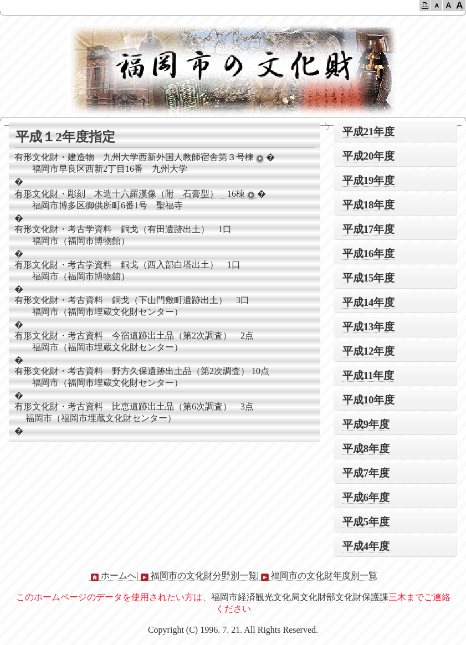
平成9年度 (366, 424)
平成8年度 (366, 448)
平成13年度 (368, 326)
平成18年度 (368, 205)
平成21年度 (368, 131)
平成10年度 (368, 400)
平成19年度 (368, 180)
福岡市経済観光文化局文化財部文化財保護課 (299, 597)
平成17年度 (368, 229)
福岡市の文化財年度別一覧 (318, 576)
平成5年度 (366, 522)
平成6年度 (366, 497)
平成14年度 (368, 302)
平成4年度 (366, 546)
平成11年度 (368, 375)
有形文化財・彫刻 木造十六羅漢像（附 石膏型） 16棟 (135, 194)
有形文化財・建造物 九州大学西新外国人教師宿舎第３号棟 (140, 157)
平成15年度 (368, 278)
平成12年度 (368, 351)
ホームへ (112, 576)
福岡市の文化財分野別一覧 (198, 576)
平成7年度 (366, 473)
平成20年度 (368, 156)
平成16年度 (368, 253)
